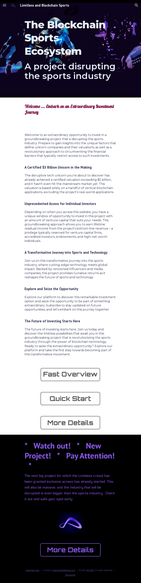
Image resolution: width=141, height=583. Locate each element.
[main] (70, 48)
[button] (4, 5)
